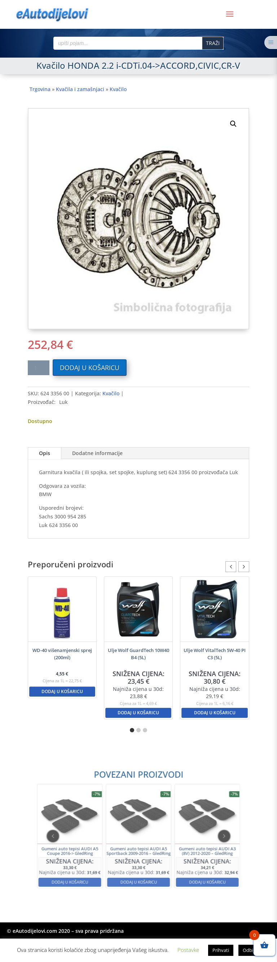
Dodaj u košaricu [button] (62, 691)
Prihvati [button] (220, 950)
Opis (44, 453)
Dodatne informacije (97, 453)
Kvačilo (118, 89)
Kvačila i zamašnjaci (80, 89)
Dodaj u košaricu (89, 367)
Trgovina (40, 89)
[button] (233, 123)
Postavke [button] (188, 949)
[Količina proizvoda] (38, 367)
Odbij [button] (248, 950)
